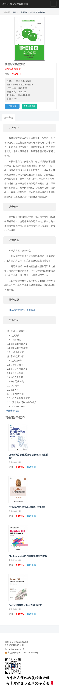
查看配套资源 (29, 106)
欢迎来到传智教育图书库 (15, 4)
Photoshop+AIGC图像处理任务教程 (28, 556)
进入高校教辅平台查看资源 (22, 310)
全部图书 (23, 12)
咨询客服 (12, 106)
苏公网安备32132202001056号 (23, 652)
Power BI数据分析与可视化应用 (25, 605)
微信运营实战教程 (37, 12)
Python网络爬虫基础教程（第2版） (27, 507)
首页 (14, 12)
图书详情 (8, 117)
